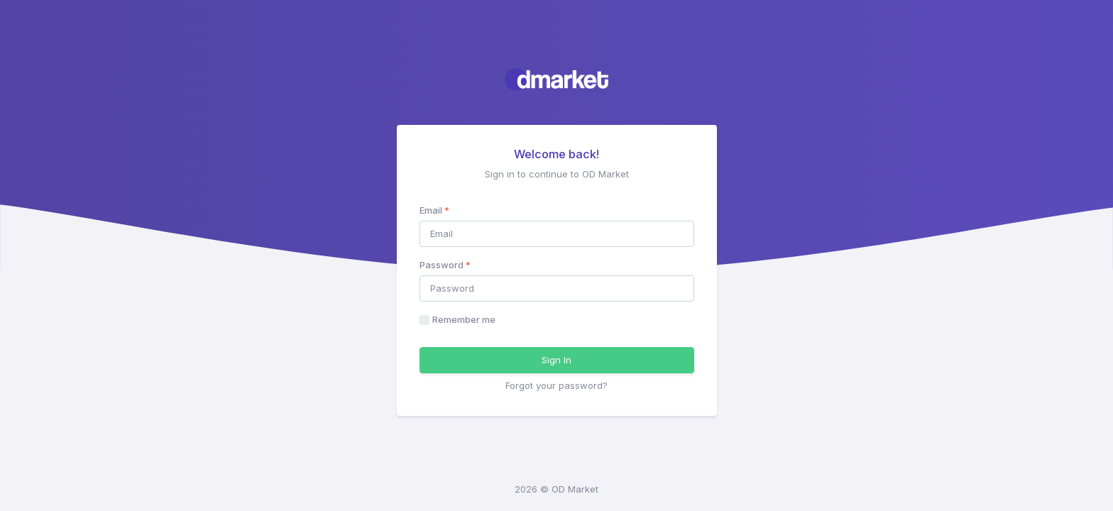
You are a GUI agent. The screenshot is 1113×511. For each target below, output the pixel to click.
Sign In (556, 360)
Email (434, 210)
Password (445, 264)
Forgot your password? (556, 385)
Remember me (463, 319)
